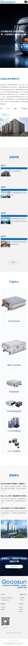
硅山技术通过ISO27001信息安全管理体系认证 (14, 508)
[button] (25, 2)
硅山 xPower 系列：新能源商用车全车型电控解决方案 (14, 496)
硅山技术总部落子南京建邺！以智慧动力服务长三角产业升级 (13, 484)
